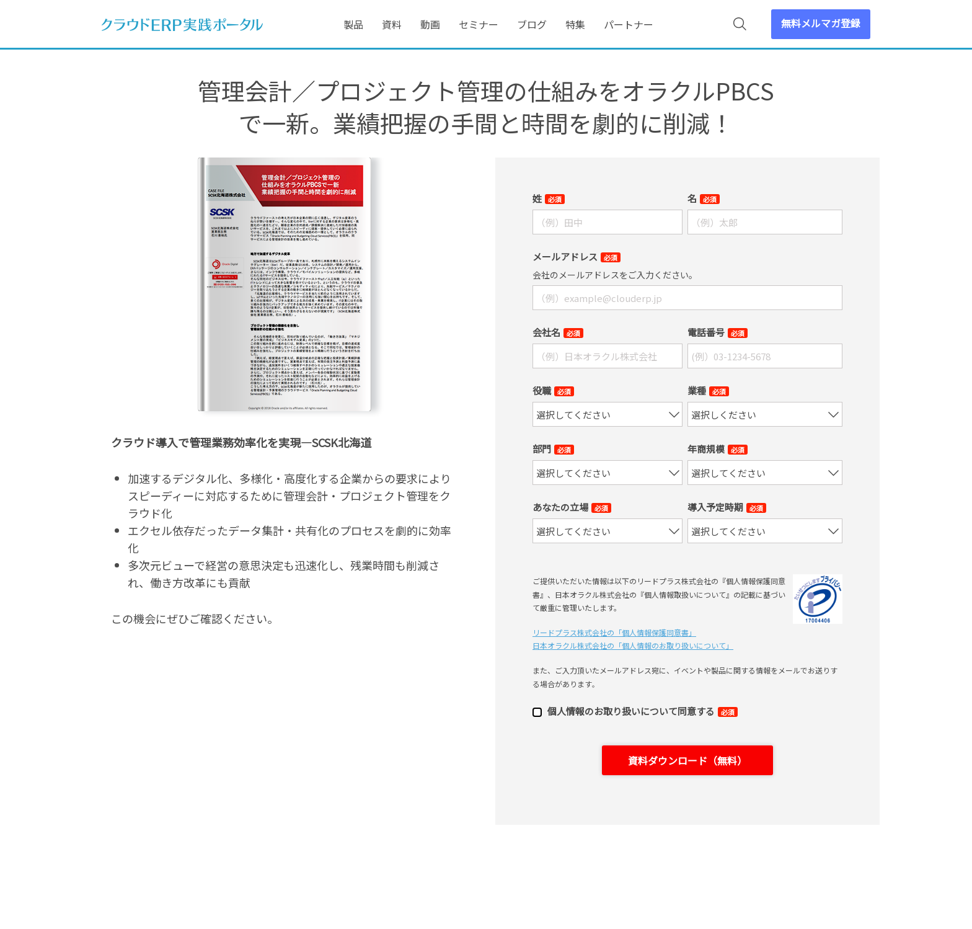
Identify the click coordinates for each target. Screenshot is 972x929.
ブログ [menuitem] (532, 24)
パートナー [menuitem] (628, 24)
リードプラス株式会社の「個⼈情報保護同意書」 (614, 632)
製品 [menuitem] (353, 24)
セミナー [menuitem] (478, 24)
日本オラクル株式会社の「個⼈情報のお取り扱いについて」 (632, 645)
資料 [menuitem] (392, 24)
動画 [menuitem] (430, 24)
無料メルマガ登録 (820, 23)
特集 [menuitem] (575, 24)
